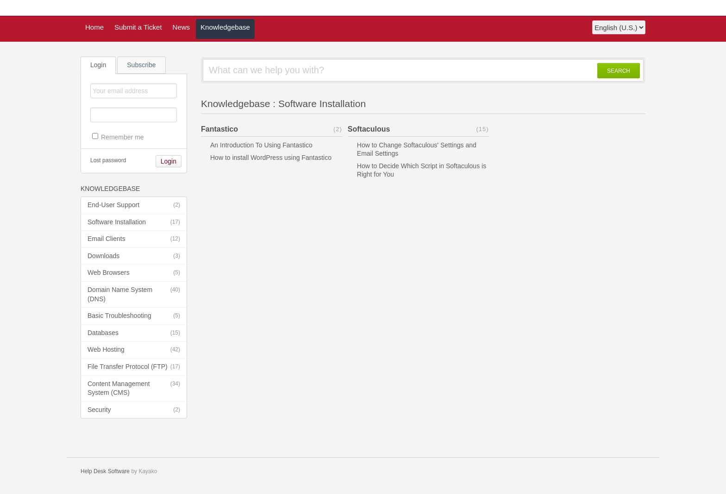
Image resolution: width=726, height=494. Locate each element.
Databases (134, 333)
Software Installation (134, 222)
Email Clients (134, 239)
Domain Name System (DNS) (134, 294)
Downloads (134, 256)
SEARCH (618, 71)
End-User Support (134, 205)
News (181, 27)
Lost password (108, 160)
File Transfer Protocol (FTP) (134, 367)
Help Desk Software (105, 471)
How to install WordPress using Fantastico (271, 157)
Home (94, 27)
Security (134, 410)
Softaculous (369, 129)
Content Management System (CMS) (134, 388)
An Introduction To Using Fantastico (261, 145)
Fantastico (219, 129)
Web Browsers (134, 273)
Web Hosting (134, 350)
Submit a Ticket (138, 27)
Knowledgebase (225, 27)
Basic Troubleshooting (134, 316)
